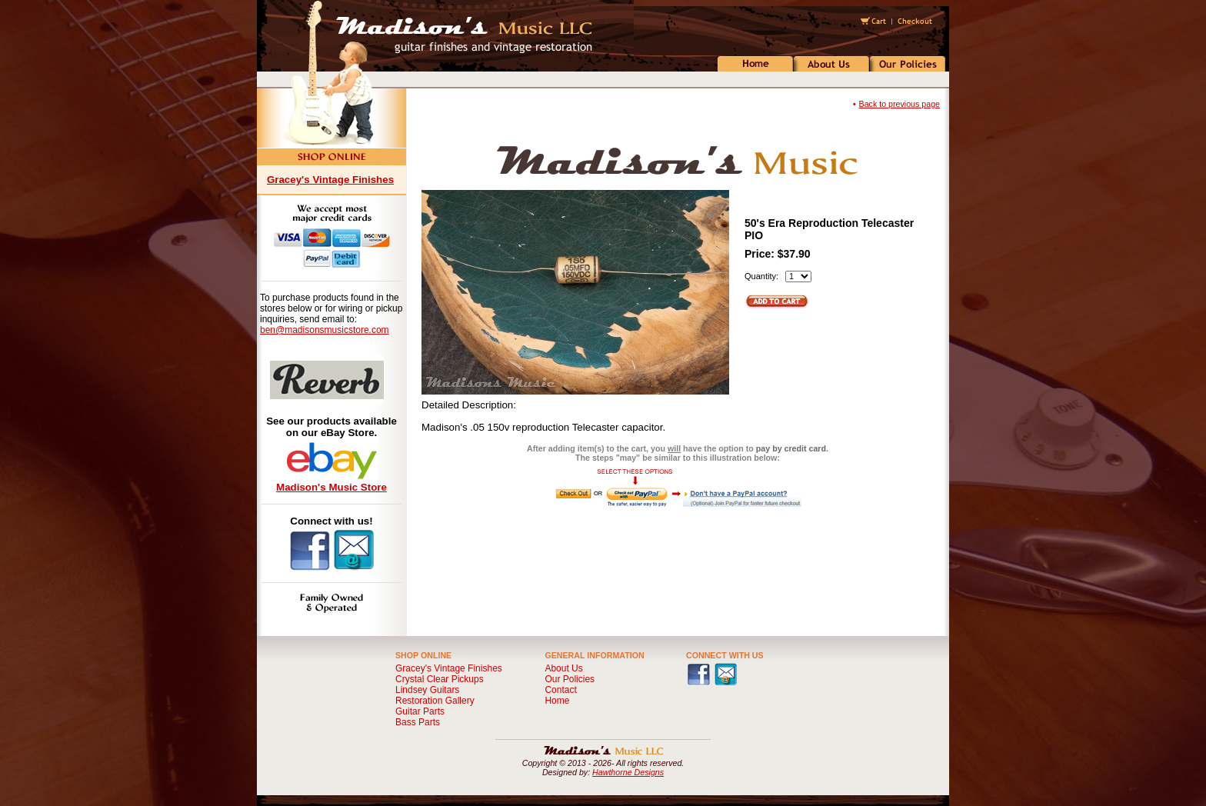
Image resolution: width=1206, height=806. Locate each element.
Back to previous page (899, 103)
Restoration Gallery (435, 700)
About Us (563, 668)
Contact (560, 689)
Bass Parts (417, 722)
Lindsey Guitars (427, 689)
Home (557, 700)
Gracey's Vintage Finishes (330, 179)
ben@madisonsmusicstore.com (324, 330)
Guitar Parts (420, 711)
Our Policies (570, 679)
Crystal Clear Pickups (439, 679)
